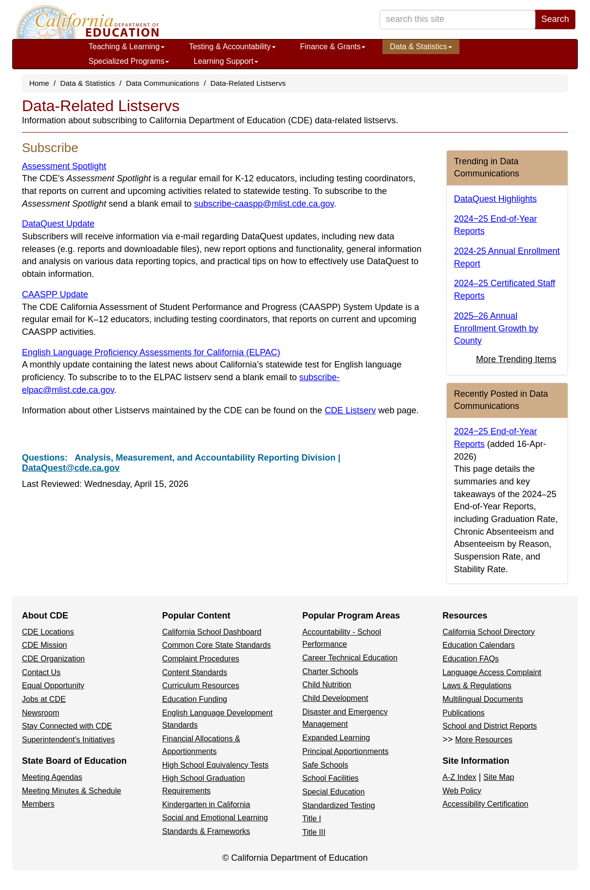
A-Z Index (459, 777)
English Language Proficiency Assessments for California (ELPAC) (151, 352)
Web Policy (461, 791)
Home (39, 83)
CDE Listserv (350, 410)
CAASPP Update (55, 294)
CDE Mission (44, 645)
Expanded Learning (336, 738)
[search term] (457, 19)
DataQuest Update (58, 224)
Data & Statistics (421, 46)
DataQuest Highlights (495, 199)
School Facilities (331, 778)
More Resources (483, 739)
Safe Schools (325, 765)
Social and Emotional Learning (215, 817)
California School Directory (488, 632)
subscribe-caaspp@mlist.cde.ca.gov (264, 204)
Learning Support (225, 61)
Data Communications (162, 83)
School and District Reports (489, 726)
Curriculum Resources (200, 685)
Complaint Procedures (200, 659)
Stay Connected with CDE (67, 726)
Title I (312, 818)
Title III (314, 832)
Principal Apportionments (346, 751)
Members (38, 804)
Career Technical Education (350, 658)
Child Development (335, 698)
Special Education (334, 792)
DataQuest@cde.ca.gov (71, 468)
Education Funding (194, 699)
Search (555, 19)
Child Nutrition (327, 684)
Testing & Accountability (232, 46)
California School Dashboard (212, 632)
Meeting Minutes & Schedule (71, 791)
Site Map (498, 777)
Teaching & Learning (127, 46)
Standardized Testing (339, 805)
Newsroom (40, 713)
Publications (463, 713)
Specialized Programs (129, 61)
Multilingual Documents (482, 699)
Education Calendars (478, 645)
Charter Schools (331, 671)
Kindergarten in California (206, 804)
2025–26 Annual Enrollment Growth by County (496, 328)
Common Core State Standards (216, 645)
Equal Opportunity (53, 685)
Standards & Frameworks (206, 831)
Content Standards (194, 672)
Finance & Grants (333, 46)
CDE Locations (48, 632)
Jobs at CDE (44, 699)
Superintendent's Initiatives (68, 739)
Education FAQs (470, 659)
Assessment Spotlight (64, 166)
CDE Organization (53, 659)
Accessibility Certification (485, 804)
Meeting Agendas (52, 777)
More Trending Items (516, 359)
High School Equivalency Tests (215, 765)
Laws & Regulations (476, 685)
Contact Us (41, 672)
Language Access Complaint (491, 672)
